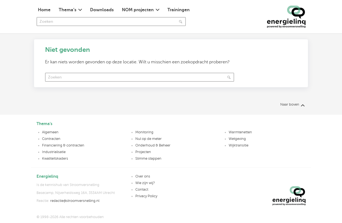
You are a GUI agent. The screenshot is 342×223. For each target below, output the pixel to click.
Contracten (51, 139)
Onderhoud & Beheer (152, 145)
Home (44, 9)
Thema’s (67, 9)
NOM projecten (138, 9)
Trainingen (178, 9)
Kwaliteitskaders (55, 158)
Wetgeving (237, 139)
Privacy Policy (146, 196)
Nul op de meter (148, 139)
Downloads (102, 9)
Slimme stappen (148, 158)
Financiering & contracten (63, 145)
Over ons (142, 176)
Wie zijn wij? (145, 183)
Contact (141, 189)
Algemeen (50, 132)
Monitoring (144, 132)
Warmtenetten (240, 132)
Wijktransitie (238, 145)
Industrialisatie (54, 152)
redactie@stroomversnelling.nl (74, 201)
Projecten (143, 152)
